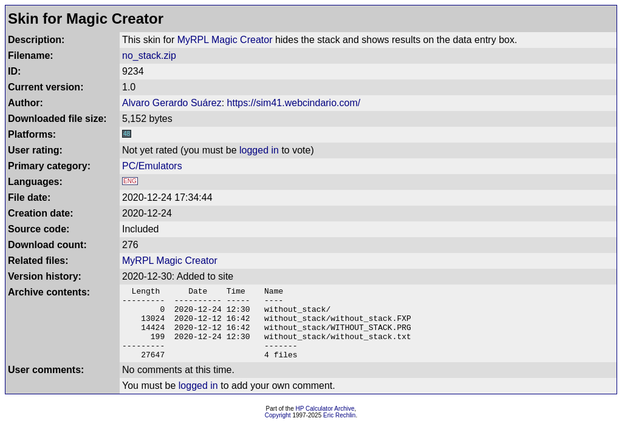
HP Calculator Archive (325, 423)
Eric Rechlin (339, 429)
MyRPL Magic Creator (225, 40)
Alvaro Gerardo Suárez (172, 103)
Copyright (278, 429)
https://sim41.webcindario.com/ (294, 103)
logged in (259, 150)
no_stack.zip (149, 55)
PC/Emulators (152, 166)
